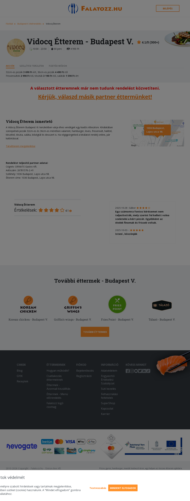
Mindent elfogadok (123, 488)
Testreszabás (97, 488)
